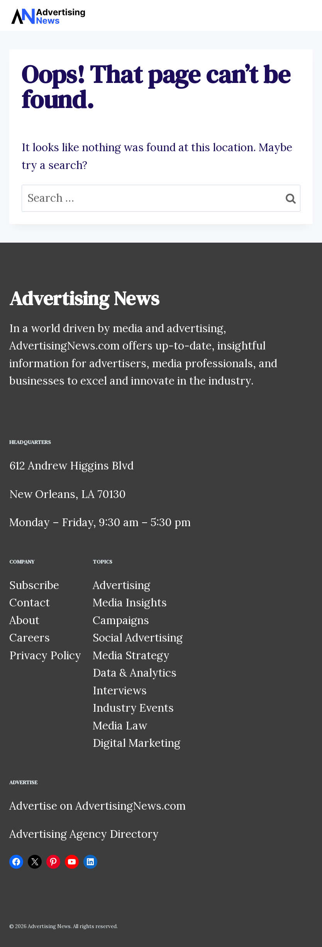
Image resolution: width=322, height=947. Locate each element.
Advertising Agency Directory (84, 834)
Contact (29, 602)
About (24, 620)
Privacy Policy (45, 655)
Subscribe (34, 585)
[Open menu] (305, 15)
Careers (29, 638)
